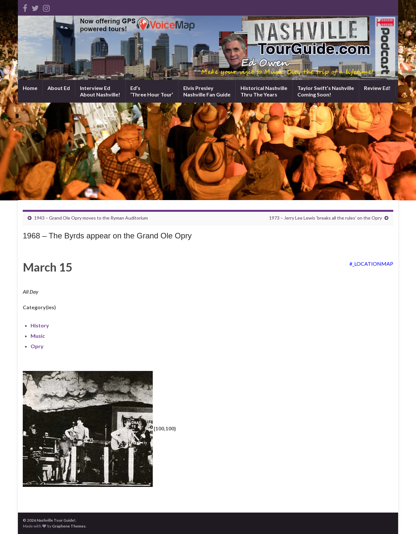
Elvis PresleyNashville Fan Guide (206, 91)
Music (38, 336)
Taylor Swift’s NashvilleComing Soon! (325, 91)
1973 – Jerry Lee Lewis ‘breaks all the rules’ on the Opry (325, 218)
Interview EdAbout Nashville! (100, 91)
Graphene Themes (68, 526)
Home (30, 88)
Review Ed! (377, 88)
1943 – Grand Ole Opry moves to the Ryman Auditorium (91, 218)
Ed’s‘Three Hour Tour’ (151, 91)
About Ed (58, 88)
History (40, 325)
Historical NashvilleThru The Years (263, 91)
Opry (37, 346)
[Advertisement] (208, 151)
